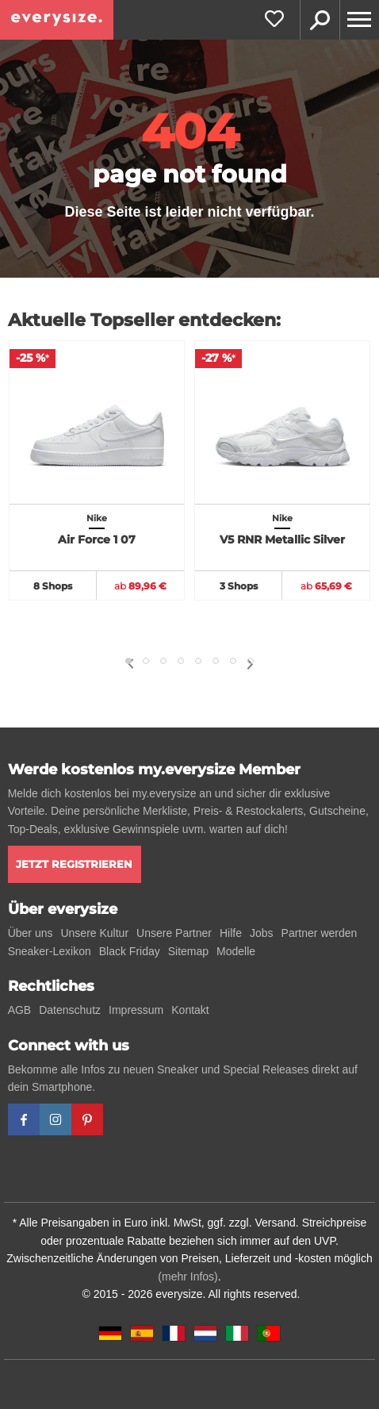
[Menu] (359, 20)
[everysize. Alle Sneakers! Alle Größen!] (56, 20)
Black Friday (129, 951)
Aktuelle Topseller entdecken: (144, 320)
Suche (319, 20)
